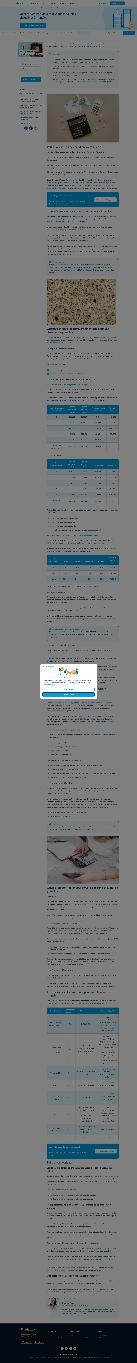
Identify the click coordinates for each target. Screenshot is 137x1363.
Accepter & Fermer (68, 694)
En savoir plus (68, 689)
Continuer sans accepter (48, 666)
